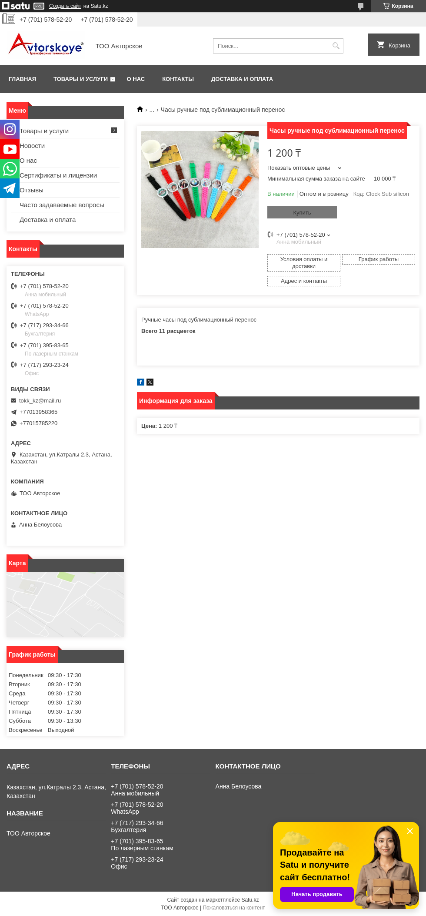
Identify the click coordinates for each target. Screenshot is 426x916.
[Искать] (335, 46)
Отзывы (31, 190)
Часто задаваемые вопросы (62, 204)
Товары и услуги (80, 79)
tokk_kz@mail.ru (40, 400)
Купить (302, 212)
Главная (22, 79)
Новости (32, 145)
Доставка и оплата (242, 79)
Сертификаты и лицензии (58, 175)
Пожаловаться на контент (234, 908)
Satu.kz (250, 900)
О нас (136, 79)
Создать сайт (65, 6)
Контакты (178, 79)
